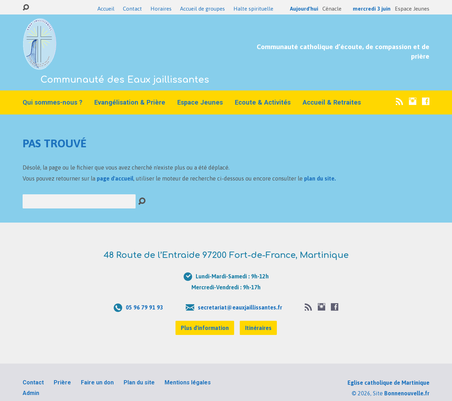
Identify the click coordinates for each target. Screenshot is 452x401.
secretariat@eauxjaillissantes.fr (240, 307)
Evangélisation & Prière (129, 102)
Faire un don (97, 382)
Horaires (161, 9)
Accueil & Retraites (332, 102)
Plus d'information (205, 328)
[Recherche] (79, 201)
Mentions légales (188, 382)
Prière (62, 382)
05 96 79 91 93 (144, 307)
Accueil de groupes (202, 9)
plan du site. (320, 178)
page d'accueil (115, 178)
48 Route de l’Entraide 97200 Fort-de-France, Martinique (226, 255)
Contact (132, 9)
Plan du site (139, 382)
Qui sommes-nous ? (52, 102)
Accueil (105, 9)
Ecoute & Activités (263, 102)
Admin (31, 393)
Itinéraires (258, 328)
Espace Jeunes (200, 102)
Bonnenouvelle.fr (406, 393)
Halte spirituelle (253, 9)
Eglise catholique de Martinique (388, 382)
